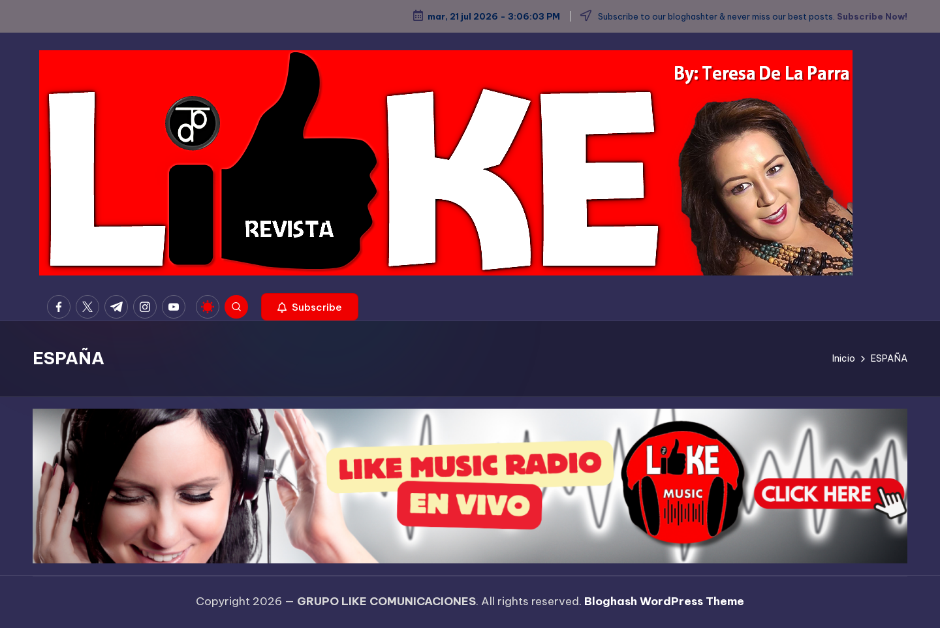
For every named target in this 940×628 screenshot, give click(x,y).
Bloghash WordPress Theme (664, 601)
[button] (309, 307)
